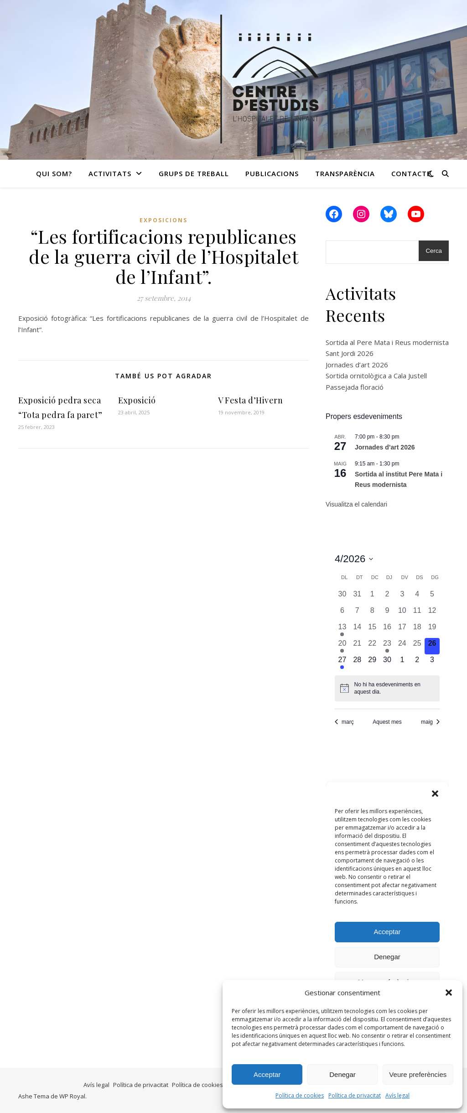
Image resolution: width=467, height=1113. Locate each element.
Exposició (137, 400)
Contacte (411, 173)
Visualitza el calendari (356, 504)
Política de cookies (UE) (203, 1085)
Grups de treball (194, 173)
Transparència (345, 173)
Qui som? (54, 173)
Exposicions (163, 220)
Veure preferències (417, 1074)
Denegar (342, 1074)
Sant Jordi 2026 (350, 353)
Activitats (109, 173)
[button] (448, 992)
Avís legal (397, 1095)
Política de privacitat (354, 1095)
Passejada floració (355, 387)
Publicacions (272, 173)
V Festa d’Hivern (250, 400)
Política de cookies (299, 1095)
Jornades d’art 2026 (357, 364)
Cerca (433, 250)
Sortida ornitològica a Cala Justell (376, 375)
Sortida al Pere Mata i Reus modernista (387, 342)
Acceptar (267, 1074)
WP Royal (72, 1096)
